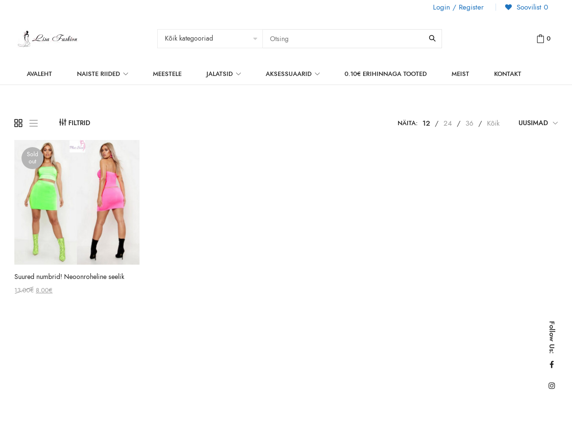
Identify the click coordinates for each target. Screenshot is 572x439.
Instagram (552, 385)
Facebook (552, 364)
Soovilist (531, 7)
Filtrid (79, 123)
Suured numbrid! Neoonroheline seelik (69, 276)
